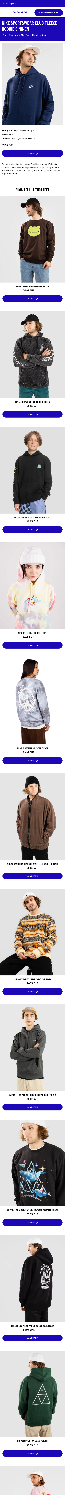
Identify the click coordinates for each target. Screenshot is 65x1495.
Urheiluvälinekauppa (49, 12)
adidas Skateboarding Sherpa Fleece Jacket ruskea (32, 863)
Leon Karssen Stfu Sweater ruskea (32, 286)
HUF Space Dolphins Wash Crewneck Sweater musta (32, 1210)
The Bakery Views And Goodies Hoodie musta (32, 1325)
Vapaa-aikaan (20, 130)
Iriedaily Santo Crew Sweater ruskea (32, 979)
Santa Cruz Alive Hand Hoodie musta (32, 401)
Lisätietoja (32, 153)
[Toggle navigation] (5, 12)
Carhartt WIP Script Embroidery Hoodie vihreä (32, 1094)
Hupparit (31, 130)
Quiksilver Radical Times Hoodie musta (32, 517)
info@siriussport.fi (9, 4)
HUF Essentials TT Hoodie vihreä (33, 1441)
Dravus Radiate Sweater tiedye (32, 748)
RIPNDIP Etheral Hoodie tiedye (33, 632)
